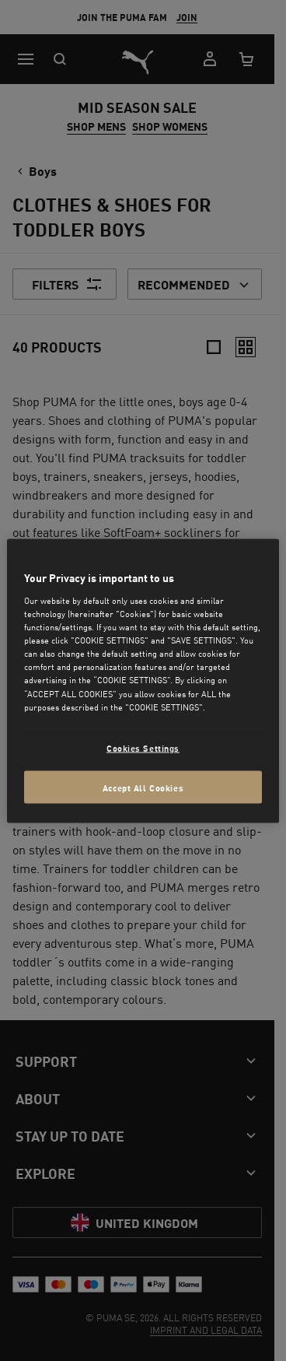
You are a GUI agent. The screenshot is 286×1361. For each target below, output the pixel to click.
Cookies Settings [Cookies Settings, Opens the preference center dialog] (143, 746)
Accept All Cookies (143, 786)
